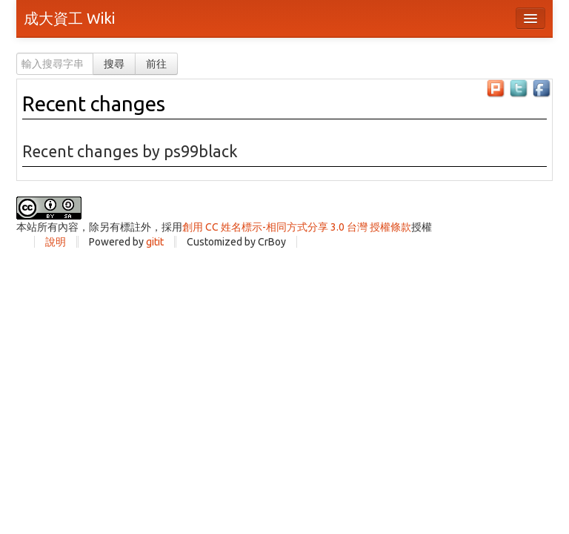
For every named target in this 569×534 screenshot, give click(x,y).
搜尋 (114, 64)
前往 (156, 64)
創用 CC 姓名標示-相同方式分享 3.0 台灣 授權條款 (296, 227)
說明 (55, 242)
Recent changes (93, 103)
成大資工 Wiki (69, 18)
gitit (155, 242)
